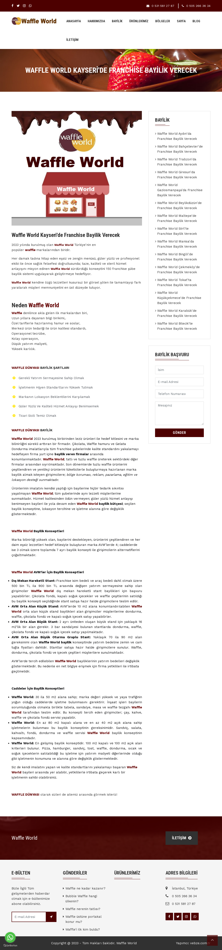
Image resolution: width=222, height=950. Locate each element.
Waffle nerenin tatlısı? (82, 909)
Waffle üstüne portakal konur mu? (83, 919)
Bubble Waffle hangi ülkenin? (81, 898)
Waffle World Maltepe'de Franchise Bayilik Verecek (177, 218)
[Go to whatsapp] (10, 937)
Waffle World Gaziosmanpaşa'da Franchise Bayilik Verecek (180, 190)
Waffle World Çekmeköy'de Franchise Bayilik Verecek (178, 269)
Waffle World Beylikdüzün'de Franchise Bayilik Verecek (179, 205)
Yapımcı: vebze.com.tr (193, 943)
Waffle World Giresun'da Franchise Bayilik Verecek (177, 174)
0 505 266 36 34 (198, 5)
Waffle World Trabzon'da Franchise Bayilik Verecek (177, 161)
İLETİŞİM (72, 40)
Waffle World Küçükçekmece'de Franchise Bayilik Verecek (179, 298)
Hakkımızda (96, 21)
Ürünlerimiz (138, 21)
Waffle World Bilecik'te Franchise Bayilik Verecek (177, 326)
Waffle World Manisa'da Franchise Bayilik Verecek (177, 243)
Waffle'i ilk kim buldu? (82, 929)
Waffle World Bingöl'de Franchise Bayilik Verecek (177, 256)
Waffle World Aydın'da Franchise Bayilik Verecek (177, 136)
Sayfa (181, 21)
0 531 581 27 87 (163, 5)
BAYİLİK (117, 21)
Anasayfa (73, 21)
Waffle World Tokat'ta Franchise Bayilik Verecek (177, 282)
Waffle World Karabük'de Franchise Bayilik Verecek (177, 313)
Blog (196, 21)
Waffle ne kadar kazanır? (85, 888)
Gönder (179, 433)
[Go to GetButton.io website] (10, 945)
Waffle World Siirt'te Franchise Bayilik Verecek (177, 231)
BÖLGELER (162, 21)
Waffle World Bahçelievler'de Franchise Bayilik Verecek (180, 149)
